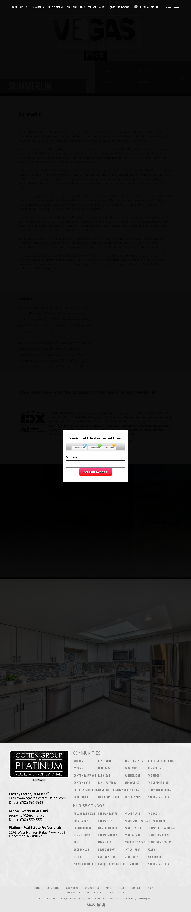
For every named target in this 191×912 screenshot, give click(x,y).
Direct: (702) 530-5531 (26, 819)
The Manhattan (108, 813)
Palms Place (132, 813)
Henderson (105, 761)
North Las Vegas (135, 761)
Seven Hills (132, 790)
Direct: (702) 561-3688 (26, 802)
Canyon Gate (82, 782)
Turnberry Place (158, 835)
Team (82, 7)
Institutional (55, 7)
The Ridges (154, 775)
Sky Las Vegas (133, 849)
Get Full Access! (95, 472)
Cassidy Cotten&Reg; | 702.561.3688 (119, 7)
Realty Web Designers (140, 898)
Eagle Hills (81, 797)
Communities (92, 888)
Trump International (161, 828)
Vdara (151, 849)
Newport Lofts (107, 849)
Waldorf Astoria (158, 797)
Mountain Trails (109, 797)
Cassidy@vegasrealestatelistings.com (37, 798)
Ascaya (78, 768)
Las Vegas (104, 775)
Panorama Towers (136, 821)
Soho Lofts (131, 856)
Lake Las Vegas (107, 782)
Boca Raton (81, 821)
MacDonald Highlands (112, 790)
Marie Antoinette (85, 864)
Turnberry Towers (160, 842)
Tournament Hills (159, 790)
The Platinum (156, 821)
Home (14, 7)
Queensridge (132, 775)
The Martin (105, 821)
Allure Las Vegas (84, 813)
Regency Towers (135, 842)
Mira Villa (104, 842)
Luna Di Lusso (82, 835)
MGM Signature (108, 828)
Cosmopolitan (83, 828)
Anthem (79, 761)
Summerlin (154, 768)
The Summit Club (158, 782)
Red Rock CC (132, 782)
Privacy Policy (95, 892)
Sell (28, 7)
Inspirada (104, 768)
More (101, 7)
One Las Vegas (107, 856)
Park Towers (133, 828)
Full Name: (71, 457)
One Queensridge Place (112, 864)
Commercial (39, 7)
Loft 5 (78, 856)
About (109, 888)
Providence (132, 768)
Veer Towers (155, 856)
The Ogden (154, 813)
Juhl (77, 842)
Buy (22, 7)
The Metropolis (108, 835)
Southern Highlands (161, 761)
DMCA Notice (73, 892)
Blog (122, 888)
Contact (92, 7)
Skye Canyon (133, 797)
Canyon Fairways (85, 775)
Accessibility (117, 892)
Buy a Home (53, 888)
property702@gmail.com (28, 815)
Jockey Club (81, 849)
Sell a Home (72, 888)
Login (150, 888)
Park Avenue (133, 835)
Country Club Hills (86, 790)
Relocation (71, 7)
